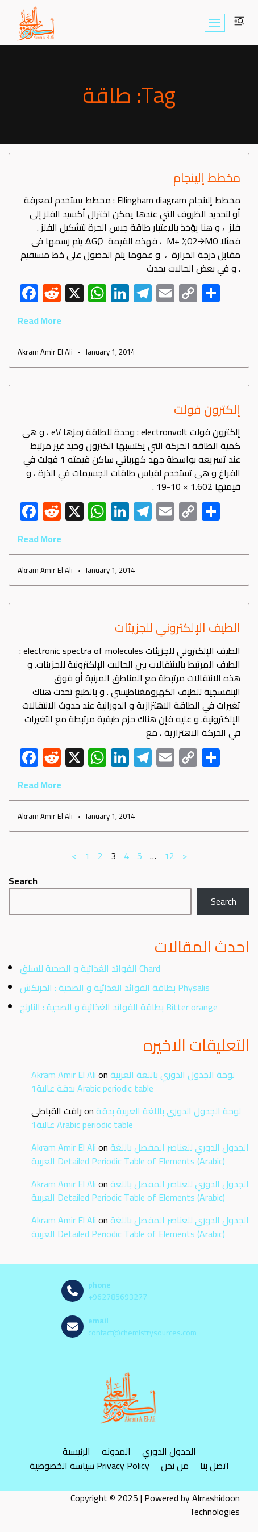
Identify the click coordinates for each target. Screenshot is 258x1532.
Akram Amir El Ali (63, 1074)
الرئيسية (76, 1451)
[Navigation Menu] (215, 23)
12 (169, 856)
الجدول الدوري (169, 1451)
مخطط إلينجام (206, 177)
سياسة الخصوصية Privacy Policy (89, 1466)
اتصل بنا (214, 1466)
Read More (39, 320)
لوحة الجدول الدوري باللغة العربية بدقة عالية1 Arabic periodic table (133, 1081)
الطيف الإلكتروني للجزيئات (177, 628)
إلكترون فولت (207, 409)
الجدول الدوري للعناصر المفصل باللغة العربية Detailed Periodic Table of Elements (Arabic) (140, 1154)
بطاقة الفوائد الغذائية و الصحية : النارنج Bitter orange (119, 1006)
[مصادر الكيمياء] (36, 22)
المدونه (116, 1451)
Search (23, 881)
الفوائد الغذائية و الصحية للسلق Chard (90, 968)
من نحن (175, 1466)
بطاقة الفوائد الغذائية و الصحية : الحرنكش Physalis (115, 987)
